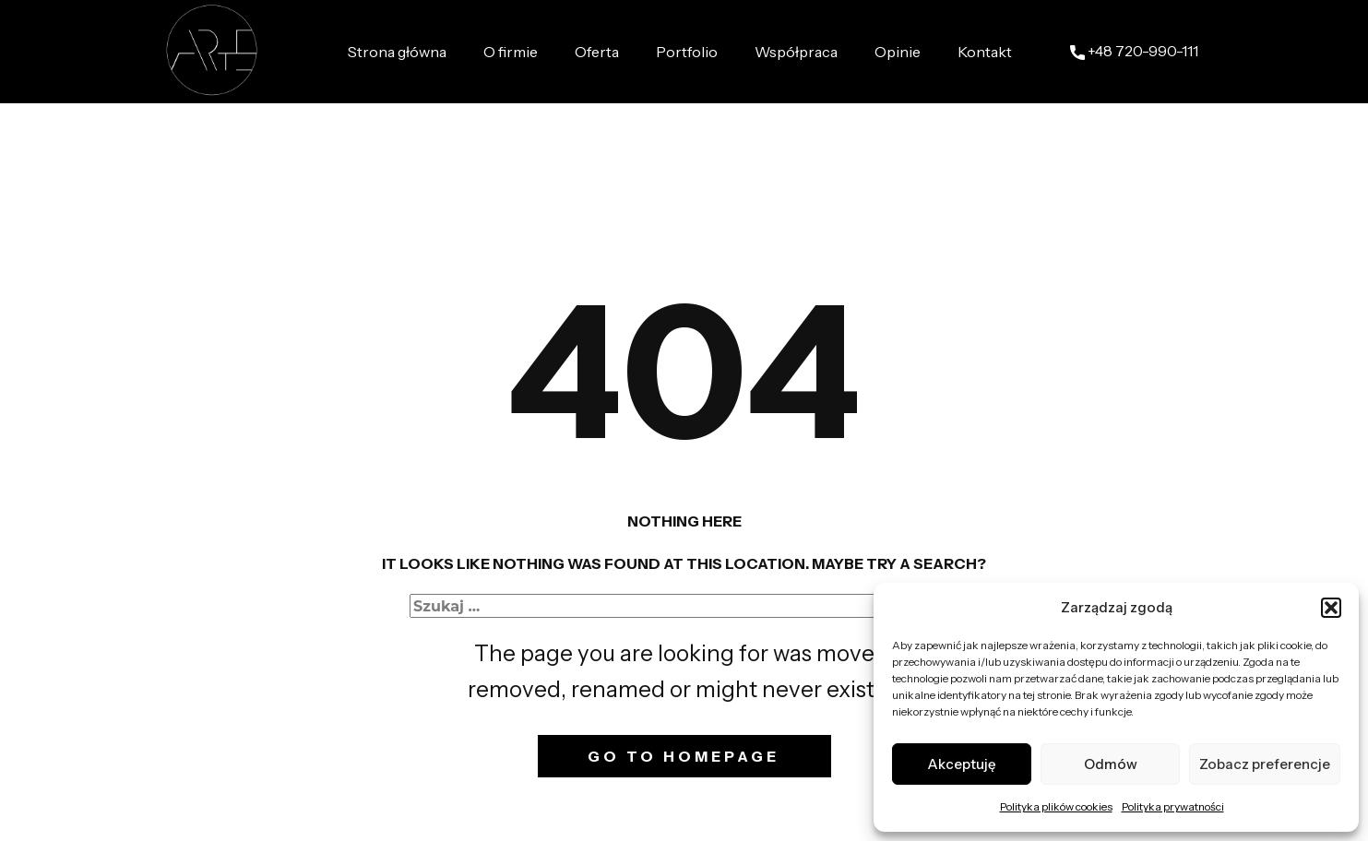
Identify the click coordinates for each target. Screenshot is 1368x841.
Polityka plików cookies (1056, 806)
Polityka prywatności (1173, 806)
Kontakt (985, 51)
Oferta (597, 51)
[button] (1331, 607)
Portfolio (687, 51)
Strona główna (397, 51)
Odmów (1110, 764)
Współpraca (796, 51)
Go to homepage (683, 756)
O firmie (510, 51)
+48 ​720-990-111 (1134, 51)
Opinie (897, 51)
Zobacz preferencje (1264, 764)
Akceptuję (961, 764)
